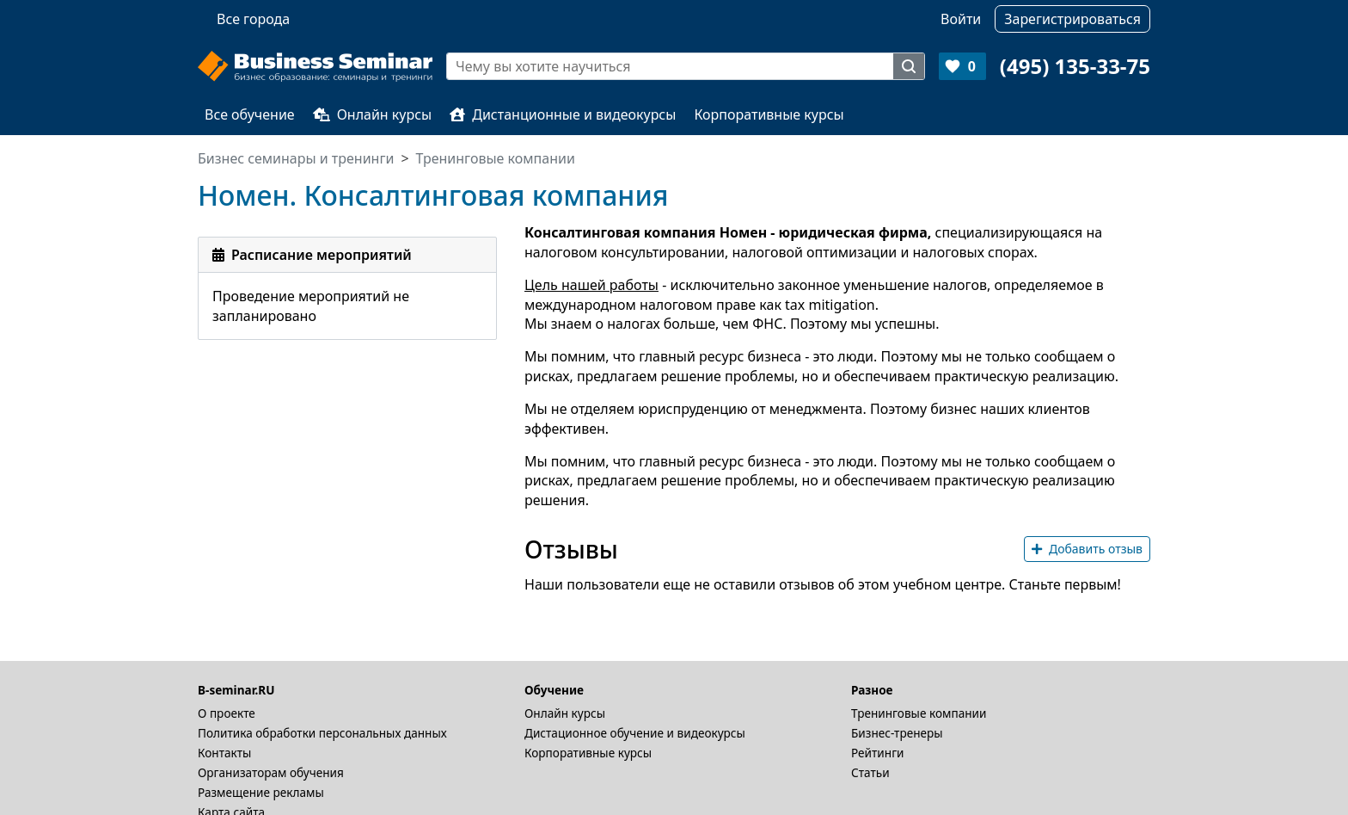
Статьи (870, 772)
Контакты (224, 752)
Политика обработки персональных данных (322, 733)
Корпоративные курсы (768, 114)
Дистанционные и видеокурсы (563, 114)
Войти (961, 18)
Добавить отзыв (1087, 548)
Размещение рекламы (261, 792)
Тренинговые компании (918, 713)
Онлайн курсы (372, 114)
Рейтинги (877, 752)
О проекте (226, 713)
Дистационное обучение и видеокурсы (634, 733)
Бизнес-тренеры (897, 733)
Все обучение (250, 114)
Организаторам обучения (271, 772)
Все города (253, 18)
